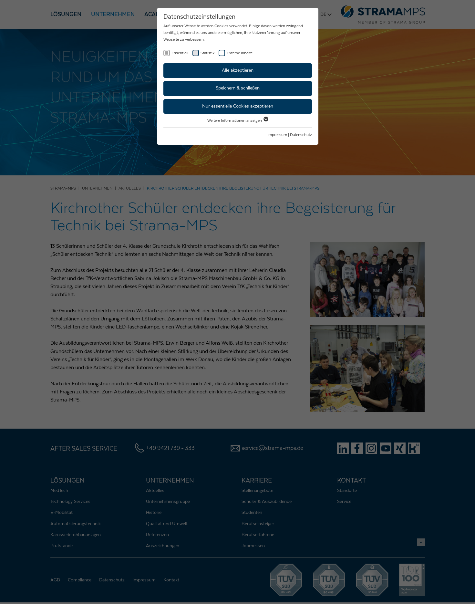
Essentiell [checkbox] (179, 53)
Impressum (277, 134)
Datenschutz (301, 134)
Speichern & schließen (238, 88)
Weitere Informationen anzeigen (237, 120)
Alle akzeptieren (237, 70)
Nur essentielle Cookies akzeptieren (237, 106)
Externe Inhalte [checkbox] (240, 53)
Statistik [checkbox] (207, 53)
